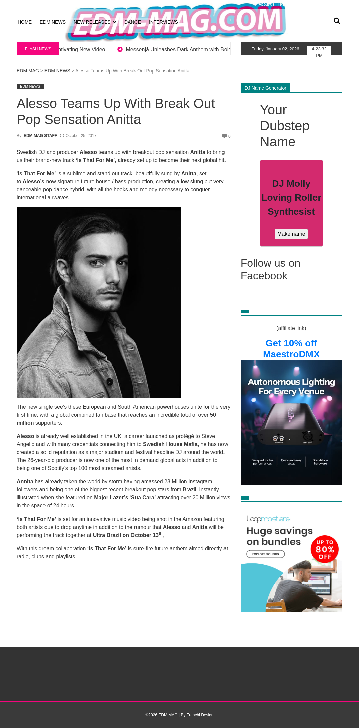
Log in (22, 4)
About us (266, 4)
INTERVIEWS (163, 22)
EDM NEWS (53, 22)
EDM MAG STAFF (40, 135)
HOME (25, 22)
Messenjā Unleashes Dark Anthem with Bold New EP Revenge (218, 49)
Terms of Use (289, 4)
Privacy (311, 4)
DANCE (132, 22)
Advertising (331, 4)
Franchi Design (200, 715)
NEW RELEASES (92, 22)
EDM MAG (28, 71)
